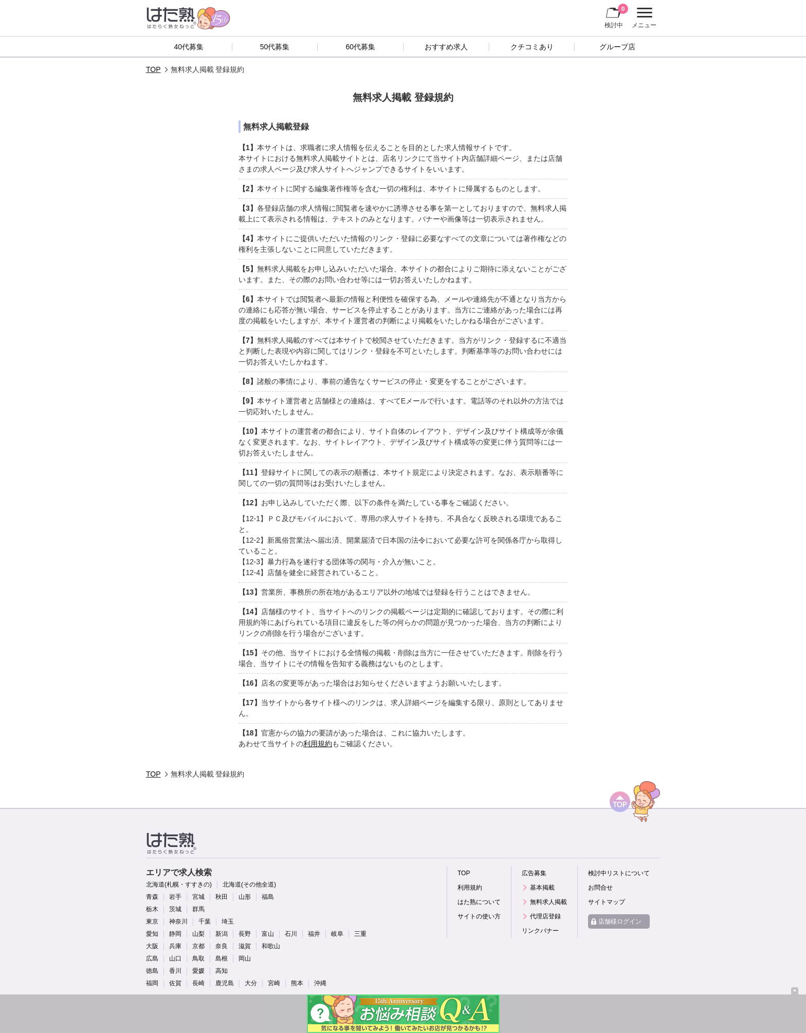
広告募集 (534, 873)
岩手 (175, 896)
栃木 (152, 909)
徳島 (152, 970)
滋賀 (245, 946)
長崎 (198, 983)
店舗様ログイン (620, 921)
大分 (251, 983)
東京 (152, 921)
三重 (360, 933)
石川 (291, 933)
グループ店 (617, 47)
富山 (268, 933)
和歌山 (271, 946)
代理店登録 (545, 916)
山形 (245, 896)
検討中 (616, 16)
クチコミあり (532, 47)
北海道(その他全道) (249, 884)
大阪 (152, 946)
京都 (198, 946)
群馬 (198, 909)
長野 (245, 933)
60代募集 (360, 47)
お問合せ (600, 887)
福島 (268, 896)
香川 (175, 970)
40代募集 (189, 47)
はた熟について (479, 902)
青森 (152, 896)
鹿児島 (224, 983)
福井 (314, 933)
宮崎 (274, 983)
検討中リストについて (619, 873)
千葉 (204, 921)
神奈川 (178, 921)
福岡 (152, 983)
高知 (221, 970)
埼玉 (228, 921)
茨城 (175, 909)
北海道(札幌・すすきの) (179, 884)
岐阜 (337, 933)
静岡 (175, 933)
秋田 (221, 896)
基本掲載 (542, 887)
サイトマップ (606, 902)
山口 (175, 958)
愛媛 (198, 970)
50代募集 (275, 47)
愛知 (152, 933)
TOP (153, 69)
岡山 (245, 958)
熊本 (297, 983)
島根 (221, 958)
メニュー (642, 18)
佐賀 (175, 983)
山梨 (198, 933)
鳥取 (198, 958)
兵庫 (175, 946)
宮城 (198, 896)
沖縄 (320, 983)
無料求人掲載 (548, 902)
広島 (152, 958)
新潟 (221, 933)
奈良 (221, 946)
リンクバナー (540, 930)
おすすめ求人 (446, 47)
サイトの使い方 (479, 916)
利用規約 (317, 744)
